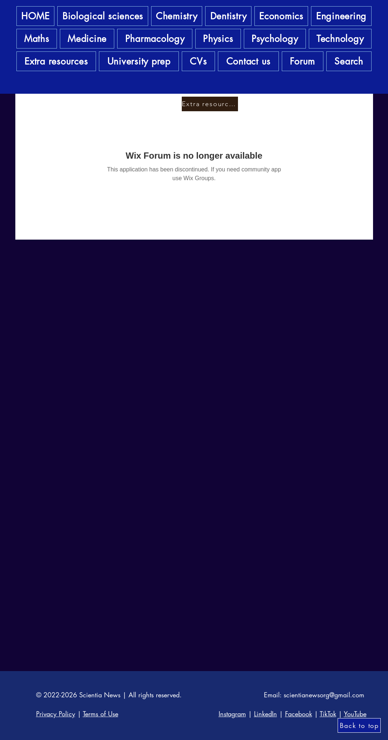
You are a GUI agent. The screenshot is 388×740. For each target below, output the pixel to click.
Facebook (298, 713)
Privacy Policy (55, 713)
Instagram (232, 713)
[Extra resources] (210, 104)
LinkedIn (265, 713)
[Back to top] (359, 725)
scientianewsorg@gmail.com (324, 694)
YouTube (355, 713)
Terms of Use (100, 713)
